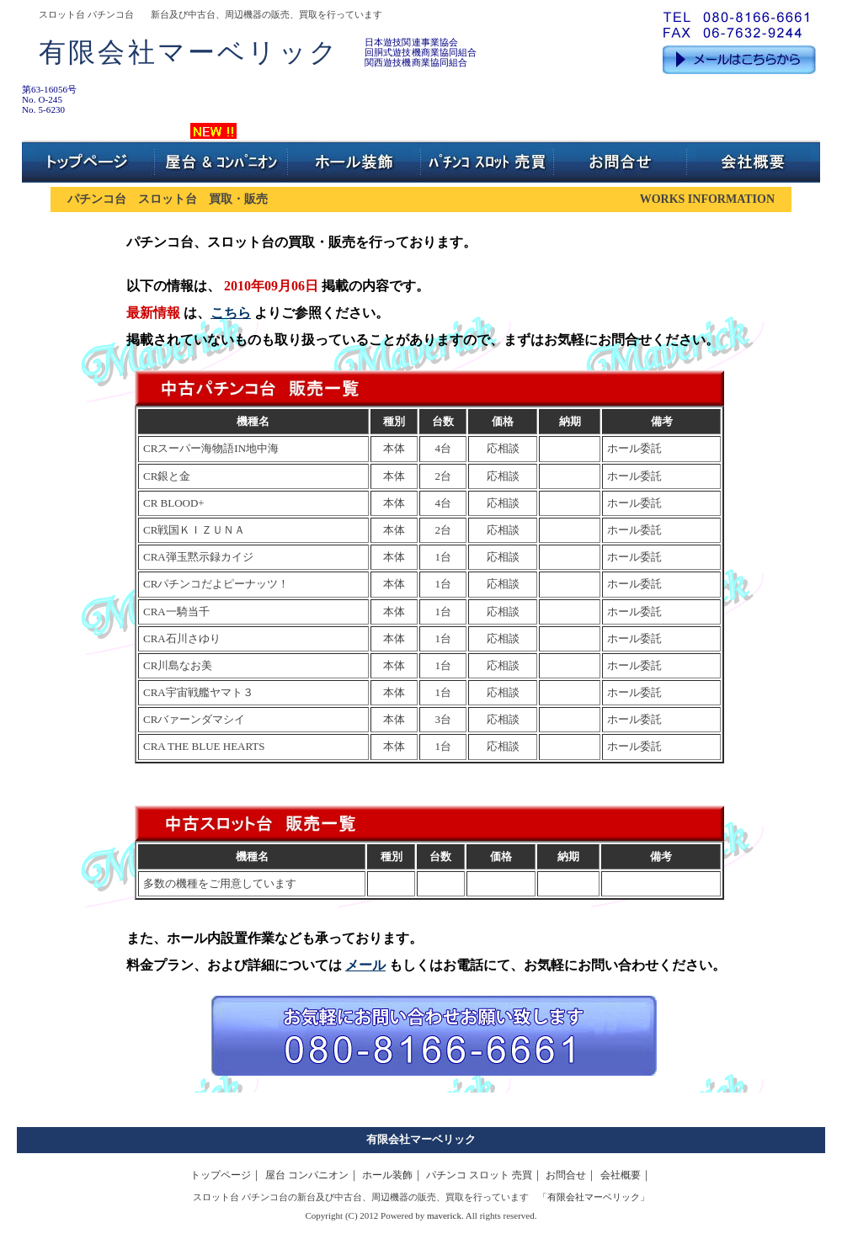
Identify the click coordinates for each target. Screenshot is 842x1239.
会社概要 (620, 1175)
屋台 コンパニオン (307, 1175)
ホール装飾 (387, 1175)
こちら (230, 313)
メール (365, 965)
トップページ (220, 1175)
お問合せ (566, 1175)
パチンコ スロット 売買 (479, 1175)
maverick (444, 1215)
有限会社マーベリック (421, 1139)
